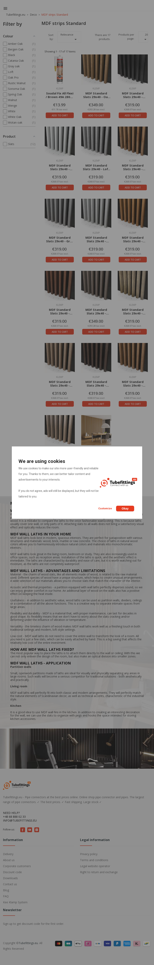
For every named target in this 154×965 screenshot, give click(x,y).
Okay (125, 508)
